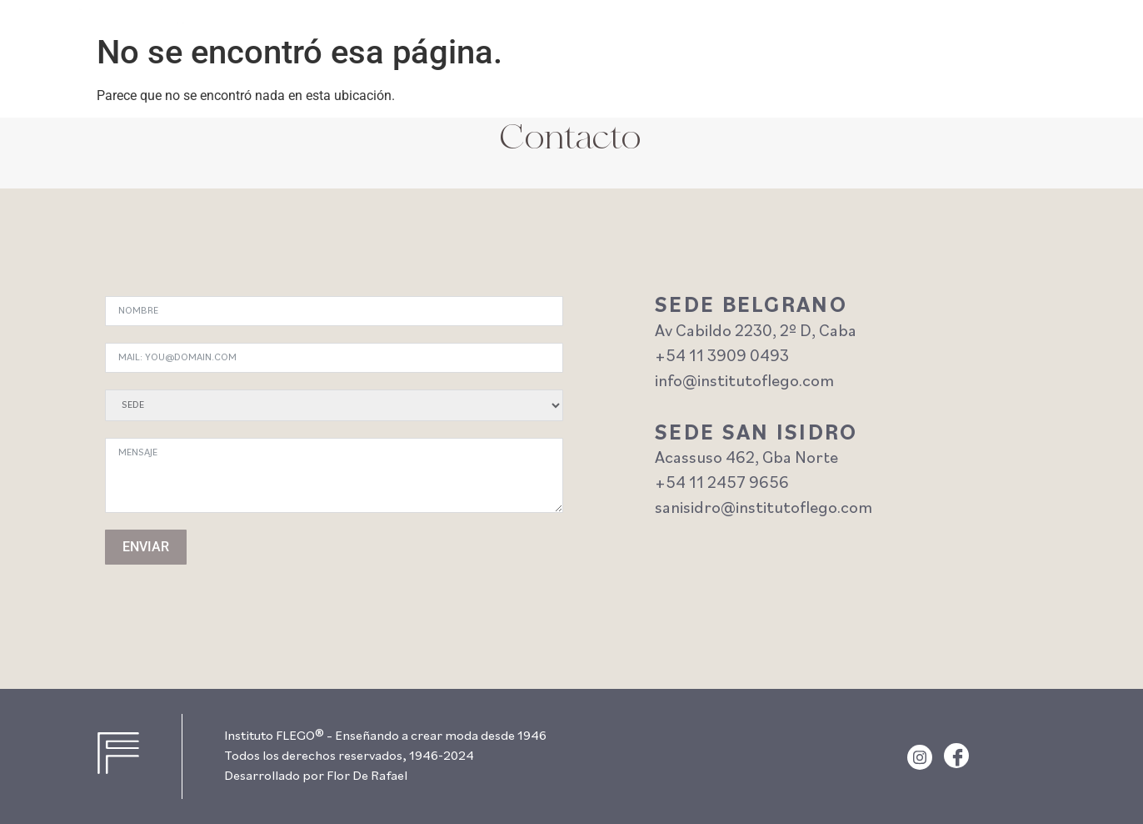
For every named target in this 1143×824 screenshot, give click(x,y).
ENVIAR (145, 547)
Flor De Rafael (367, 776)
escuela (923, 28)
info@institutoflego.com (744, 382)
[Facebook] (956, 755)
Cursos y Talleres (824, 28)
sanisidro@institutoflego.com (763, 508)
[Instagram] (919, 757)
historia (993, 28)
